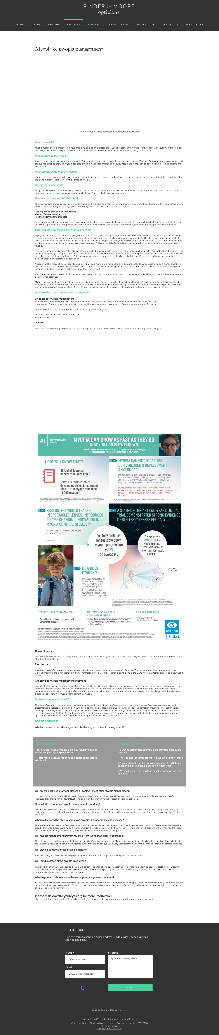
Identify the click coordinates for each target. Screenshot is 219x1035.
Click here (163, 656)
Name (69, 953)
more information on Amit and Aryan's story (118, 131)
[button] (53, 23)
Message (113, 953)
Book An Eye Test (119, 1010)
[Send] (130, 987)
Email (69, 967)
